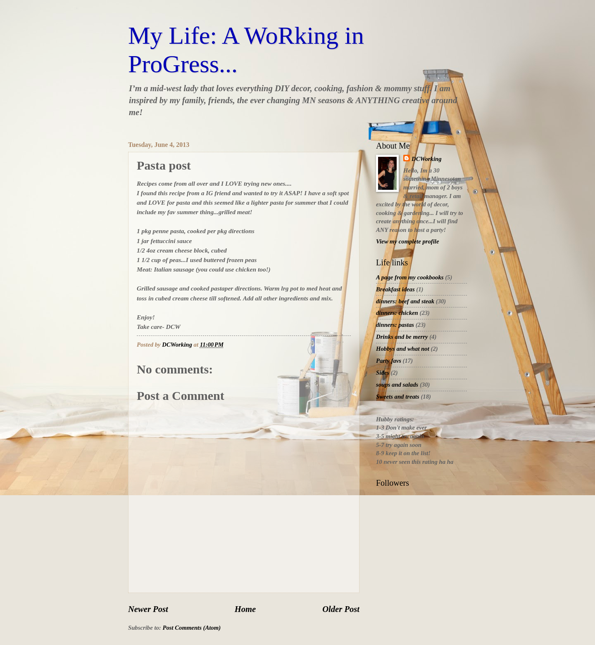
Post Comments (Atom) (191, 627)
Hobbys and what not (402, 348)
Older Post (340, 609)
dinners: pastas (395, 324)
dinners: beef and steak (405, 301)
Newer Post (148, 609)
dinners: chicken (397, 313)
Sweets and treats (397, 396)
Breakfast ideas (395, 289)
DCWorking (427, 159)
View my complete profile (407, 241)
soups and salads (397, 384)
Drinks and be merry (402, 336)
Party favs (388, 360)
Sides (382, 372)
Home (245, 609)
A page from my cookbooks (410, 277)
